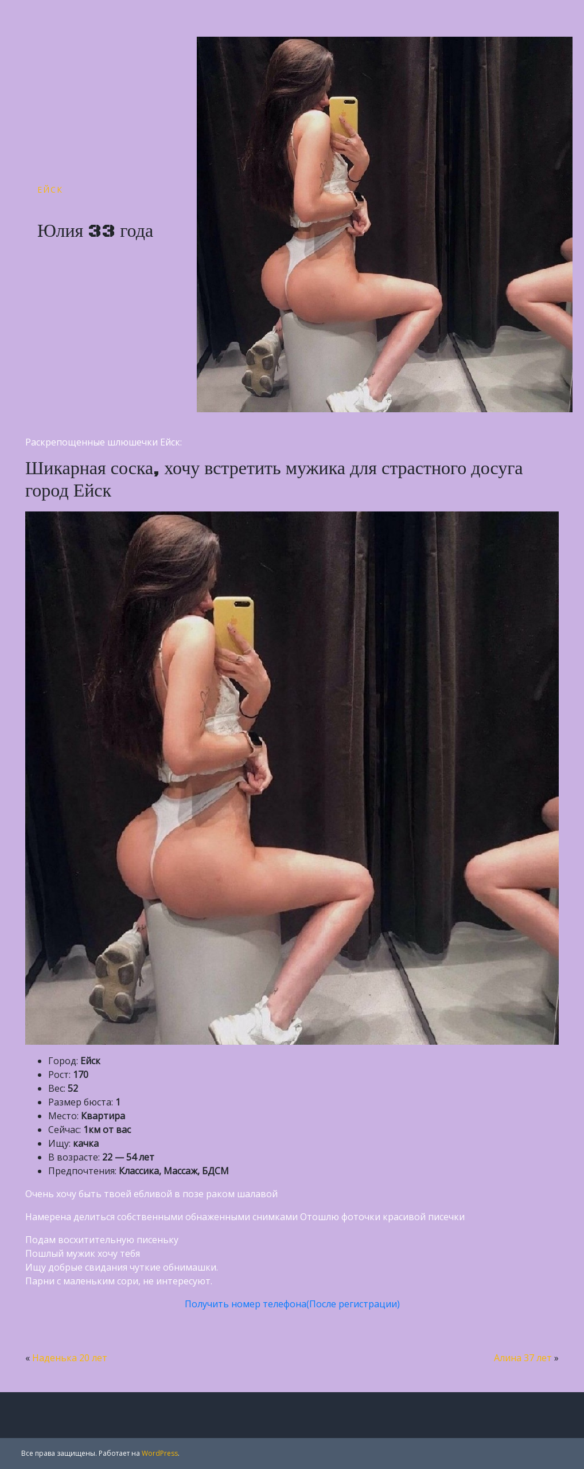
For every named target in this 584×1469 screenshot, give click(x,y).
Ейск (50, 189)
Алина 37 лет (523, 1357)
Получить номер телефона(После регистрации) (292, 1304)
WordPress (160, 1453)
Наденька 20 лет (69, 1357)
